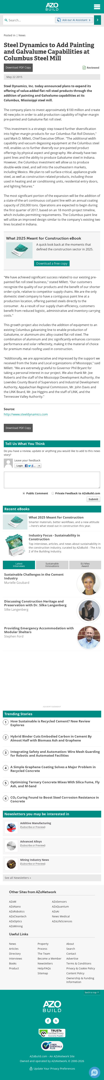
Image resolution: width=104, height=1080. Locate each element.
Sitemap (43, 973)
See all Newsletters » (18, 878)
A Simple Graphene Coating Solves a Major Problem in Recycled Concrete (53, 769)
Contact (71, 953)
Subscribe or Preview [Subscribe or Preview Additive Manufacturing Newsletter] (32, 827)
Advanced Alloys (31, 841)
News (22, 35)
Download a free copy (51, 263)
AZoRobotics (17, 911)
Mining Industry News (34, 860)
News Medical (61, 916)
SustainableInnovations (52, 565)
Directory (15, 953)
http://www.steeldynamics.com (26, 414)
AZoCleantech (17, 916)
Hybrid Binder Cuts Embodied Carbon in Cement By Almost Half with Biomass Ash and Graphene (51, 738)
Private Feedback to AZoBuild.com (77, 493)
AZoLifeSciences (62, 921)
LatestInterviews (19, 565)
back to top (92, 992)
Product (14, 968)
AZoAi (55, 911)
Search (70, 948)
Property (43, 944)
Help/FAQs (44, 968)
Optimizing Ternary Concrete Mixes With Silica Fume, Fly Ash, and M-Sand (55, 784)
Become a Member (49, 958)
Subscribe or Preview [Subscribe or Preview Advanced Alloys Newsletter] (32, 845)
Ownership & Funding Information (80, 980)
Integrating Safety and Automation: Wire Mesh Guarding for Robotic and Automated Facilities (55, 754)
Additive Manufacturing (35, 823)
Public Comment (37, 493)
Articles (14, 948)
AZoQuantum (60, 906)
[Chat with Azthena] (94, 1072)
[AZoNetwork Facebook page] (48, 1021)
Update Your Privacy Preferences (52, 1068)
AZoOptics (15, 921)
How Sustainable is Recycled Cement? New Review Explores (50, 723)
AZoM (12, 901)
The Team (44, 953)
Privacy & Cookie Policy (80, 968)
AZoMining (16, 926)
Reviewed (93, 67)
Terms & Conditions (78, 963)
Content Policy (75, 973)
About (70, 944)
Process (42, 948)
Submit (93, 499)
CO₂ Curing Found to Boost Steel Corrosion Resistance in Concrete (54, 799)
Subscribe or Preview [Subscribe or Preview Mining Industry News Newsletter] (32, 863)
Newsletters (45, 963)
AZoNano (15, 906)
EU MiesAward (85, 565)
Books (12, 963)
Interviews (15, 958)
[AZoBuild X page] (56, 1021)
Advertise (72, 958)
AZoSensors (59, 901)
